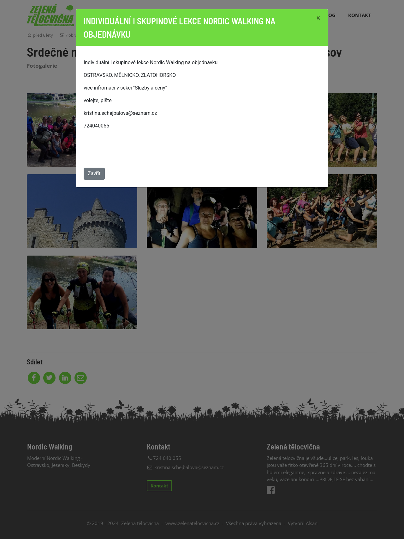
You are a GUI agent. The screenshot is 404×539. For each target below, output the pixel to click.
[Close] (318, 18)
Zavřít (94, 173)
